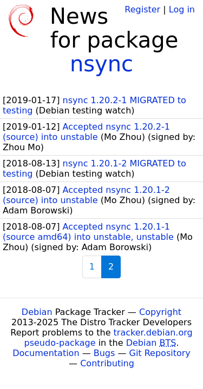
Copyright (160, 312)
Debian (37, 312)
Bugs (104, 353)
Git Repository (160, 353)
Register (142, 9)
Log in (182, 9)
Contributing (107, 363)
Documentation (45, 353)
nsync (101, 63)
